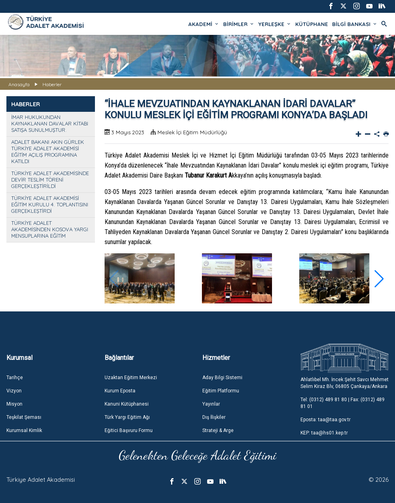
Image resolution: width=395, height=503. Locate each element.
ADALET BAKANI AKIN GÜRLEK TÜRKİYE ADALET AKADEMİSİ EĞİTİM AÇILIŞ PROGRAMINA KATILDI (47, 151)
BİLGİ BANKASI (354, 24)
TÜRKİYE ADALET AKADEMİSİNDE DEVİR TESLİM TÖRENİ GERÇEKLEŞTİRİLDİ (50, 179)
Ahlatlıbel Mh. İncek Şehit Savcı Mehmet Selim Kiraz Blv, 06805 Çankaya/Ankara (344, 383)
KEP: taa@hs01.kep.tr (324, 433)
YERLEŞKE (274, 24)
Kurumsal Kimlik (24, 430)
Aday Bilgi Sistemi (222, 377)
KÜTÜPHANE (311, 24)
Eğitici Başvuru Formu (129, 430)
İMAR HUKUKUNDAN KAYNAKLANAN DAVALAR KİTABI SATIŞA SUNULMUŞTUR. (49, 123)
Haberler (52, 84)
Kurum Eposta (120, 391)
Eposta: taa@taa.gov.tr (325, 419)
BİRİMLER (238, 24)
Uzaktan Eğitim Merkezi (131, 377)
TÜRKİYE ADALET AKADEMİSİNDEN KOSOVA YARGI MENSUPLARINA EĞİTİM (49, 229)
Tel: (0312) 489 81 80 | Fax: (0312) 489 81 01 (342, 403)
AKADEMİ (203, 24)
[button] (379, 279)
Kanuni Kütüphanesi (127, 404)
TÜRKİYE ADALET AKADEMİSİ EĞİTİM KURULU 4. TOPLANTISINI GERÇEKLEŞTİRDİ (49, 204)
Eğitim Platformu (220, 391)
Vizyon (14, 391)
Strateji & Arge (218, 430)
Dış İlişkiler (214, 417)
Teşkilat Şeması (23, 417)
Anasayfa (19, 84)
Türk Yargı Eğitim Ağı (127, 417)
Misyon (14, 404)
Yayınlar (211, 404)
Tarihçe (14, 377)
